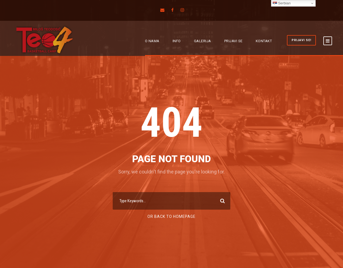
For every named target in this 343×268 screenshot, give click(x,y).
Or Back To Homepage (171, 216)
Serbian (282, 3)
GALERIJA (202, 41)
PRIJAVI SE (233, 41)
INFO (177, 41)
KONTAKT (264, 41)
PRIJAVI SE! (301, 40)
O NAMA (152, 41)
